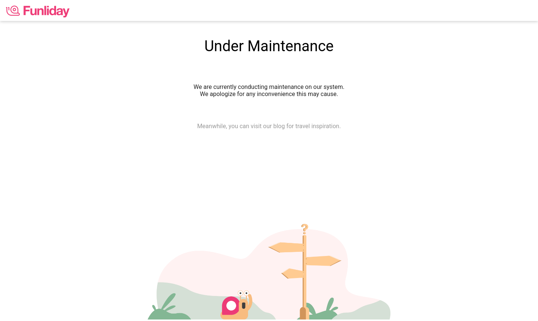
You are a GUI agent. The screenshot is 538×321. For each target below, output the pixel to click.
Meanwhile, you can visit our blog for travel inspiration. (269, 126)
